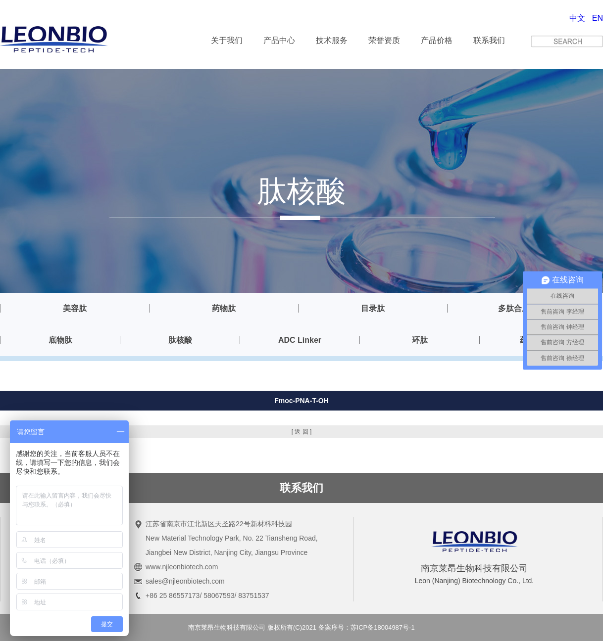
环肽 (420, 340)
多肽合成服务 (522, 308)
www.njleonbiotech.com (182, 567)
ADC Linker (299, 340)
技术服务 (332, 40)
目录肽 (373, 308)
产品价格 (436, 40)
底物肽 (60, 340)
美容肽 (75, 308)
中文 (577, 18)
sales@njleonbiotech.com (185, 581)
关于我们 (227, 40)
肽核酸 (180, 340)
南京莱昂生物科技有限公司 (226, 627)
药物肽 (224, 308)
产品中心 (279, 40)
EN (597, 18)
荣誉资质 (384, 40)
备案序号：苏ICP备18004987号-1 (366, 627)
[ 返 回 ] (302, 431)
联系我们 (489, 40)
